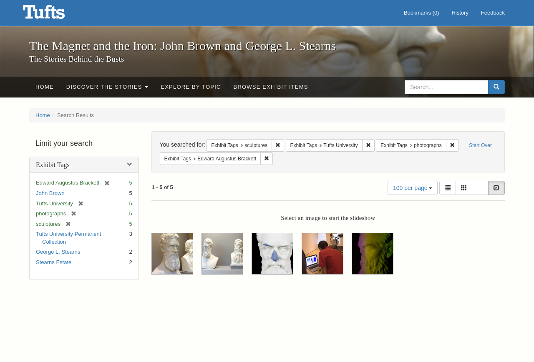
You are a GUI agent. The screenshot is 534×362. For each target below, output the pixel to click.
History (459, 13)
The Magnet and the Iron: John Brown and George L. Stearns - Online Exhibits (54, 14)
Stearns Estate (53, 262)
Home (44, 87)
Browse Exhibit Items (271, 87)
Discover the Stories (107, 87)
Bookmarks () (421, 13)
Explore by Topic (191, 87)
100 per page (412, 188)
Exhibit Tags (53, 164)
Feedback (493, 13)
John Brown (50, 193)
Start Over (480, 145)
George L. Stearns (58, 252)
